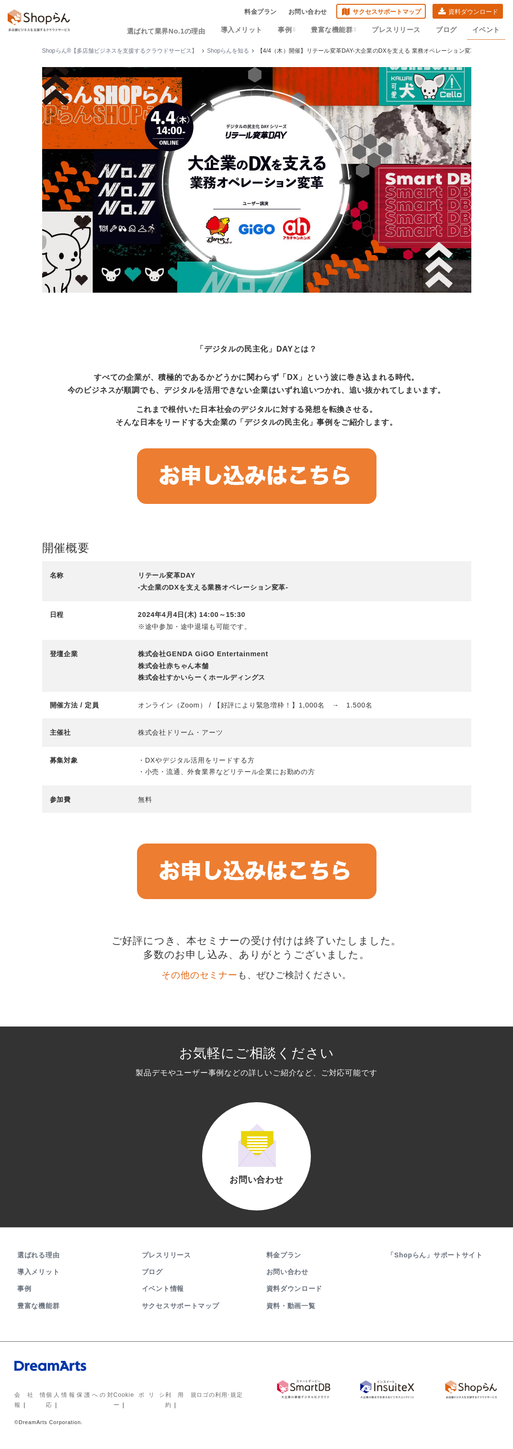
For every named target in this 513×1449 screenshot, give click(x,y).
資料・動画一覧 (291, 1309)
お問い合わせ (307, 12)
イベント (487, 30)
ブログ (448, 30)
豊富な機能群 (337, 30)
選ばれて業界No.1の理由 (174, 30)
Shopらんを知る (228, 50)
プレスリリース (399, 30)
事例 (291, 30)
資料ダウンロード (473, 12)
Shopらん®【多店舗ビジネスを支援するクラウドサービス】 (120, 50)
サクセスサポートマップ (387, 12)
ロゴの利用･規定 (219, 1398)
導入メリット (247, 30)
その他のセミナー (199, 975)
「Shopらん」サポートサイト (435, 1259)
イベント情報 (163, 1292)
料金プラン (260, 12)
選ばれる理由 (38, 1259)
